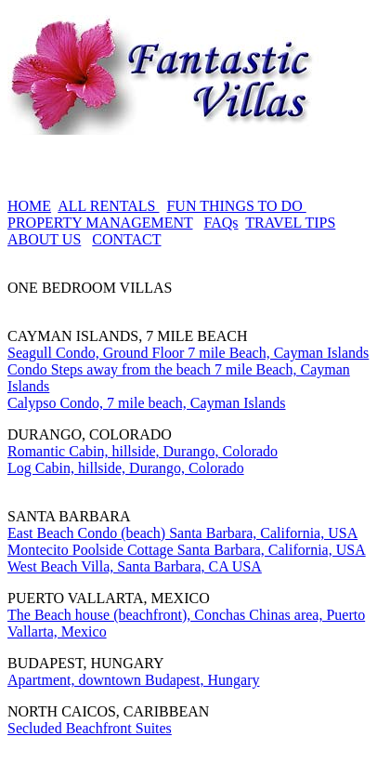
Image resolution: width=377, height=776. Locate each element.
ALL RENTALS (108, 206)
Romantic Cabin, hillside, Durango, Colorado (142, 451)
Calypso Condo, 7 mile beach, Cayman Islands (146, 403)
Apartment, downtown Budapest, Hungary (133, 680)
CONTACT (126, 239)
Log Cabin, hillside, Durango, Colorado (125, 468)
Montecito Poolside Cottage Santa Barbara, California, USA (186, 550)
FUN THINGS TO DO (236, 206)
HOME (29, 206)
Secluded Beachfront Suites (89, 728)
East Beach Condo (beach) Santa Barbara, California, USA (182, 533)
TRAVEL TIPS (290, 222)
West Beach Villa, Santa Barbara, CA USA (134, 566)
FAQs (221, 222)
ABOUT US (44, 239)
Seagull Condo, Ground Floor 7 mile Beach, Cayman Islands (188, 353)
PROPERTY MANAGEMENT (100, 222)
